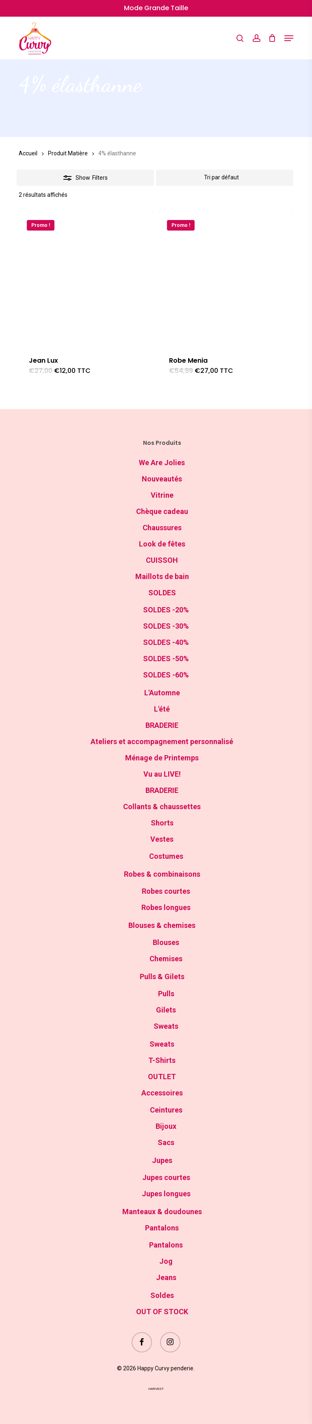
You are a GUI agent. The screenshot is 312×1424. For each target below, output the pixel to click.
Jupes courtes (166, 1177)
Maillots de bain (162, 576)
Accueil (28, 153)
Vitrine (162, 495)
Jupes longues (166, 1193)
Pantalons (162, 1228)
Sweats (166, 1026)
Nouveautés (162, 479)
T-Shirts (162, 1060)
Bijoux (166, 1126)
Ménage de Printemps (162, 757)
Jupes (162, 1160)
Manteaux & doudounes (162, 1211)
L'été (162, 709)
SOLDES (162, 592)
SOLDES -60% (166, 675)
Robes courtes (166, 891)
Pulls (166, 993)
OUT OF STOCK (162, 1311)
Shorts (162, 823)
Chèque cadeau (162, 511)
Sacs (166, 1142)
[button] (288, 38)
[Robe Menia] (226, 279)
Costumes (166, 856)
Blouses (166, 942)
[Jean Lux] (86, 279)
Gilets (166, 1010)
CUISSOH (162, 560)
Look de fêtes (162, 544)
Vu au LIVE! (162, 774)
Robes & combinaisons (162, 874)
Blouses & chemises (161, 925)
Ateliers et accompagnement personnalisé (162, 741)
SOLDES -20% (166, 609)
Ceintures (166, 1110)
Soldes (162, 1295)
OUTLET (162, 1076)
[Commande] (224, 178)
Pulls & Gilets (162, 976)
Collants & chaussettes (162, 806)
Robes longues (166, 907)
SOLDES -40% (166, 642)
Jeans (166, 1277)
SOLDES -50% (166, 658)
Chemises (166, 958)
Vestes (161, 839)
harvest (156, 1389)
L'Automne (162, 692)
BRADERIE (161, 725)
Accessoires (162, 1093)
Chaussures (162, 527)
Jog (166, 1261)
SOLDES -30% (166, 626)
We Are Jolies (162, 462)
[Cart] (272, 38)
